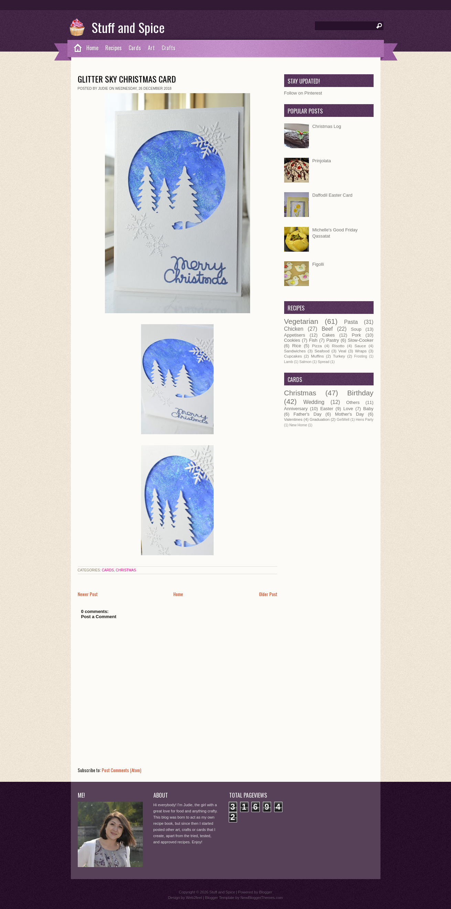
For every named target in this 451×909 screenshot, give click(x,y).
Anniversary (296, 408)
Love (348, 408)
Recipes (113, 48)
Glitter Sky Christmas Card (127, 79)
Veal (342, 351)
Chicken (293, 329)
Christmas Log (326, 126)
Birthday (360, 393)
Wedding (313, 402)
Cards (135, 48)
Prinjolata (321, 160)
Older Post (268, 594)
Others (352, 402)
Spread (324, 362)
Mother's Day (349, 414)
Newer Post (88, 594)
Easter (326, 408)
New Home (298, 425)
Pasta (351, 322)
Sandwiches (295, 351)
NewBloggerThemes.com (261, 898)
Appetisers (294, 335)
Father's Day (307, 414)
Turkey (339, 356)
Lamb (288, 362)
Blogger (265, 892)
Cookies (292, 340)
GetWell (343, 419)
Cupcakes (293, 356)
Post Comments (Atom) (121, 770)
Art (151, 48)
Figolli (318, 264)
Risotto (338, 345)
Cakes (328, 335)
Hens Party (364, 419)
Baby (368, 408)
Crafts (168, 48)
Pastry (332, 340)
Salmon (305, 362)
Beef (327, 329)
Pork (356, 335)
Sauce (360, 345)
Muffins (317, 356)
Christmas (126, 570)
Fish (313, 340)
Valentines (293, 419)
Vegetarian (301, 321)
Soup (356, 329)
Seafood (322, 351)
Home (92, 48)
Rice (296, 345)
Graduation (320, 419)
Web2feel (194, 898)
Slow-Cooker (360, 340)
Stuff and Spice (128, 27)
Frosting (360, 356)
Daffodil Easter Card (332, 195)
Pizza (317, 345)
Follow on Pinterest (303, 93)
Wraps (361, 351)
